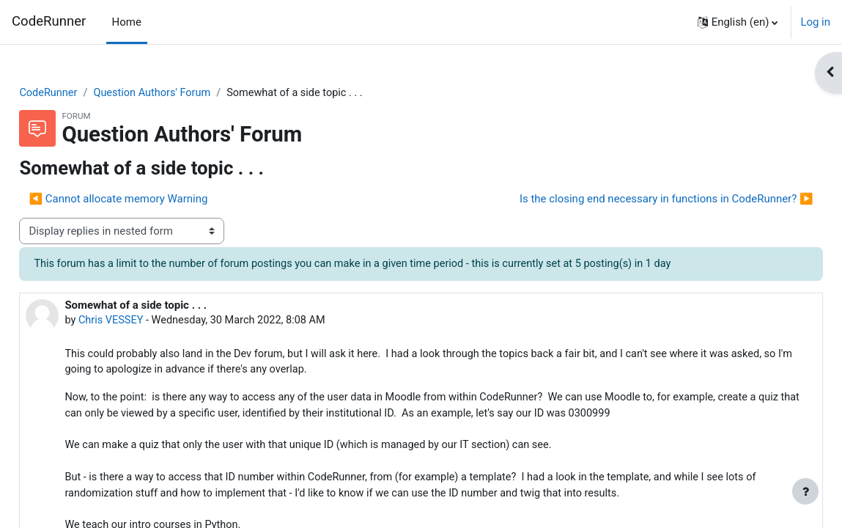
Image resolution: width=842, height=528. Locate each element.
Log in (815, 22)
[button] (738, 22)
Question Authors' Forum (188, 93)
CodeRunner (49, 21)
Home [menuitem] (126, 22)
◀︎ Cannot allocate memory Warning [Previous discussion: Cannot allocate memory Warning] (151, 199)
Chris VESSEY (144, 322)
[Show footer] (805, 491)
